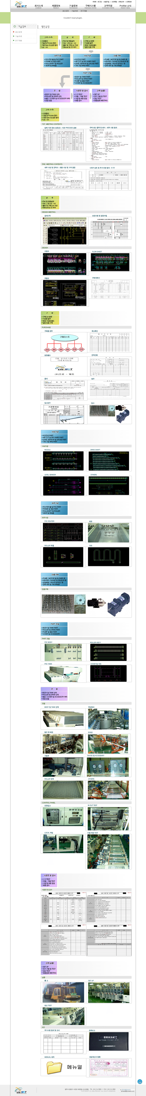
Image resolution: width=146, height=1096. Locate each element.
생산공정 (65, 11)
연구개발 (84, 11)
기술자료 (75, 11)
